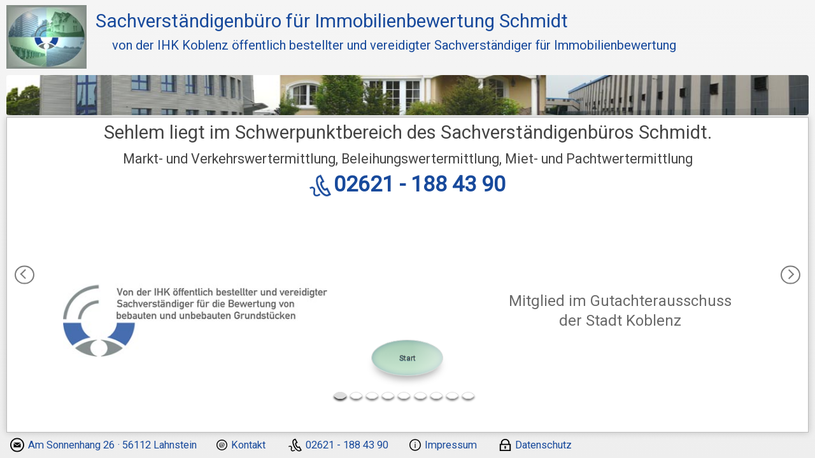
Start (407, 357)
